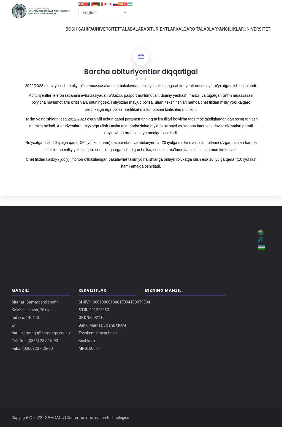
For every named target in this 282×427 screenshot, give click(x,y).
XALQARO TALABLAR (192, 34)
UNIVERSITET (98, 34)
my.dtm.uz (159, 136)
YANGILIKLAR (227, 34)
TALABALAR (125, 34)
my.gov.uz (114, 143)
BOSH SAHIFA (69, 34)
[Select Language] (102, 12)
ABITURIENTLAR (155, 34)
